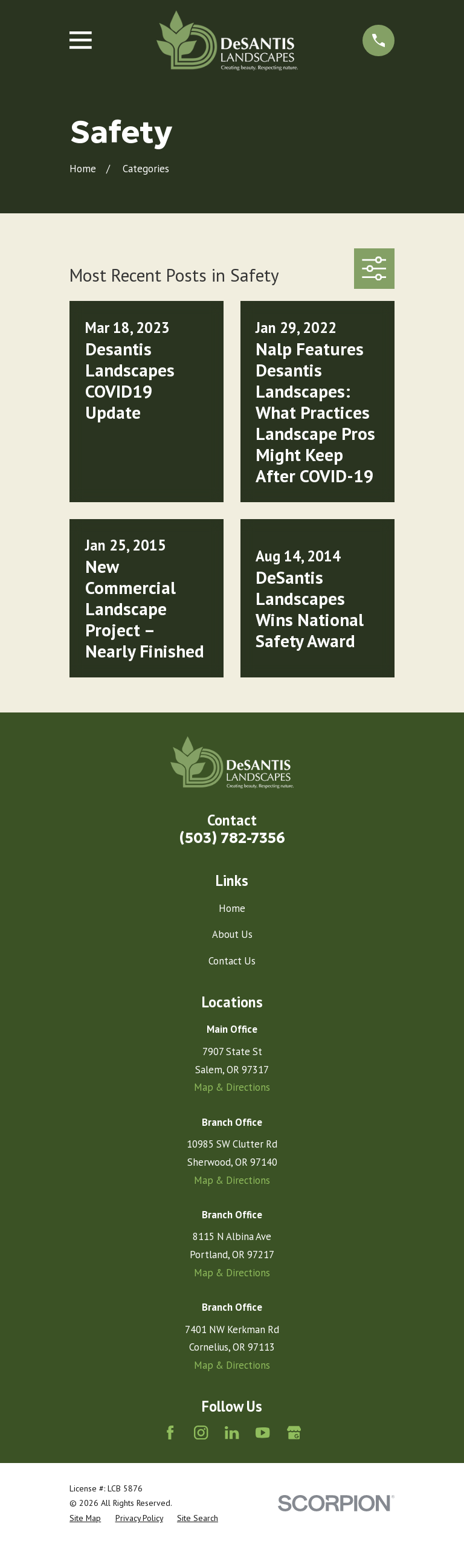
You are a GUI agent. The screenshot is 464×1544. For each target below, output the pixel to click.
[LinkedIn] (232, 1432)
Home (232, 908)
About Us (232, 934)
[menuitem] (85, 1518)
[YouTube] (262, 1432)
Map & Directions (232, 1087)
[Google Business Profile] (294, 1432)
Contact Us (232, 960)
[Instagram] (201, 1432)
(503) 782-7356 (232, 838)
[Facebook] (170, 1432)
